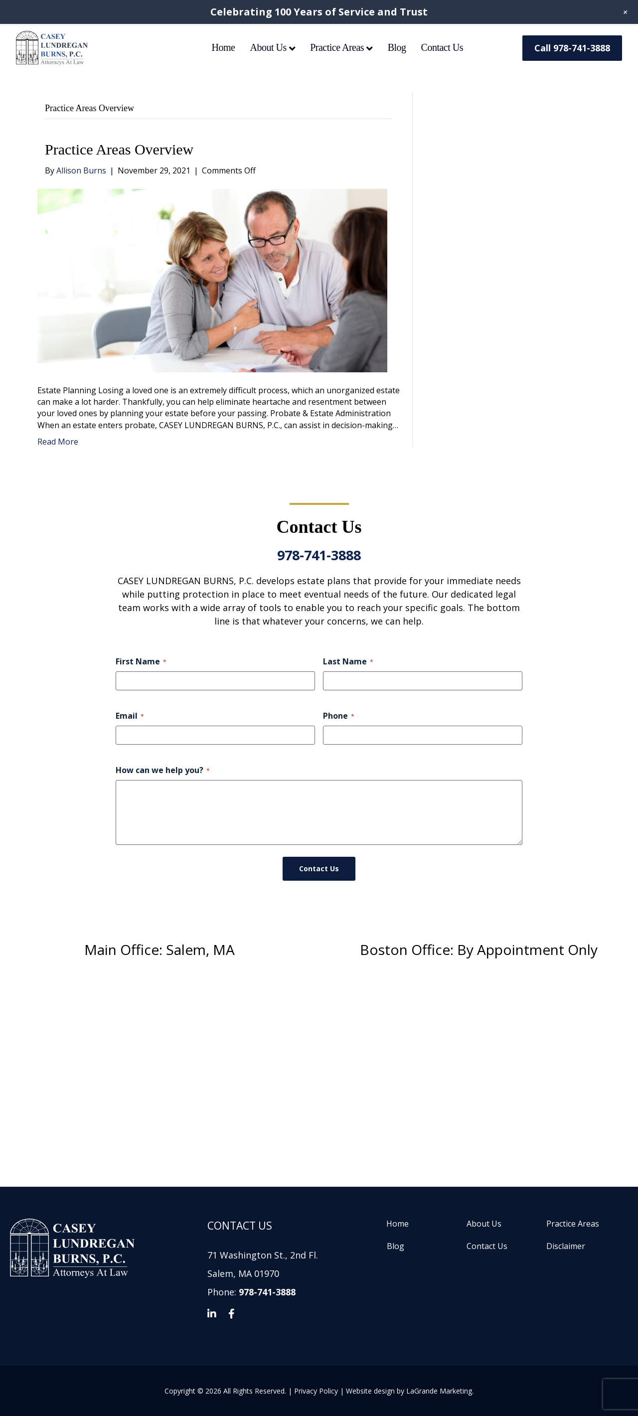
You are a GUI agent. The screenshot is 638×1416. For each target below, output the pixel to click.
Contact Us (442, 47)
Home (223, 47)
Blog (397, 47)
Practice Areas (337, 47)
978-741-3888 (319, 555)
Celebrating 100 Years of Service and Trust (319, 11)
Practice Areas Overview (119, 149)
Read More (57, 441)
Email (130, 715)
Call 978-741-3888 (572, 48)
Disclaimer (565, 1246)
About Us (268, 47)
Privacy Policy (316, 1391)
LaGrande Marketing (439, 1391)
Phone (338, 715)
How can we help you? (163, 770)
